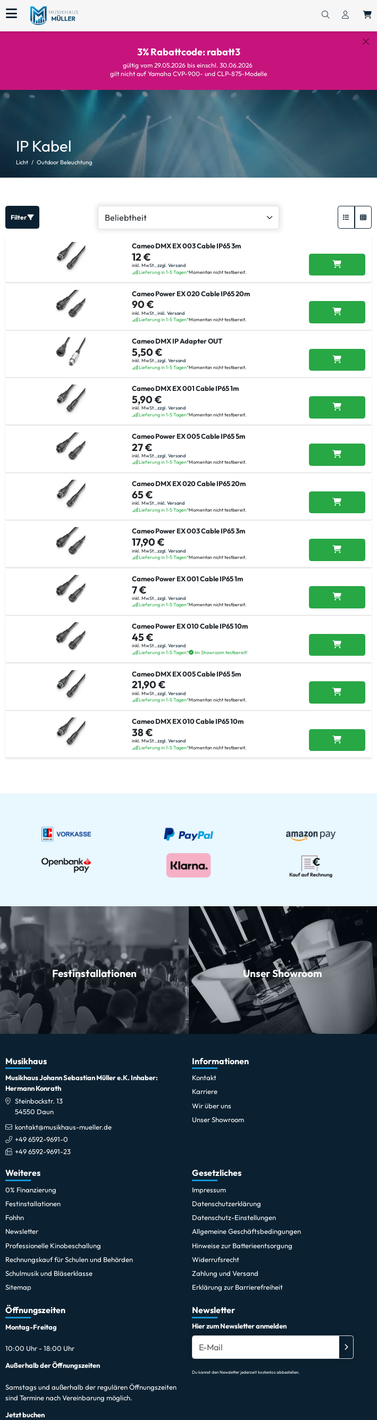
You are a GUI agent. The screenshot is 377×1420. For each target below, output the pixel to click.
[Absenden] (346, 1347)
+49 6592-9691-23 (43, 1151)
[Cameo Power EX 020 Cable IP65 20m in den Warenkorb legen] (337, 312)
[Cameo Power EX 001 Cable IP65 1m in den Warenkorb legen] (337, 597)
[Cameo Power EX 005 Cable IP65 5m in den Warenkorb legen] (337, 455)
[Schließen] (366, 41)
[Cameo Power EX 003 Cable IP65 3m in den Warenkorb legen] (337, 550)
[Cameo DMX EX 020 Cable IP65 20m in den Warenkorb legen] (337, 502)
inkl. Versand (171, 313)
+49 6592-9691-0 (41, 1139)
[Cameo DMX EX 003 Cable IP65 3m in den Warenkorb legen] (337, 265)
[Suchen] (325, 15)
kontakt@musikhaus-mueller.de (63, 1127)
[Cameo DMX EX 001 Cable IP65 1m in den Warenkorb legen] (337, 407)
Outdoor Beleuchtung (64, 162)
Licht (22, 162)
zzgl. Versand (171, 265)
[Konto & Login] (345, 15)
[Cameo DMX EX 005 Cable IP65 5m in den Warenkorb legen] (337, 692)
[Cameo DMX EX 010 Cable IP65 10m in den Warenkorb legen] (337, 740)
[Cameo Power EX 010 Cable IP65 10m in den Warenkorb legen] (337, 645)
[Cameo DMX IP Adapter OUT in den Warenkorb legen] (337, 360)
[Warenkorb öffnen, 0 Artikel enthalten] (367, 15)
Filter (22, 217)
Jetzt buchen (25, 1414)
